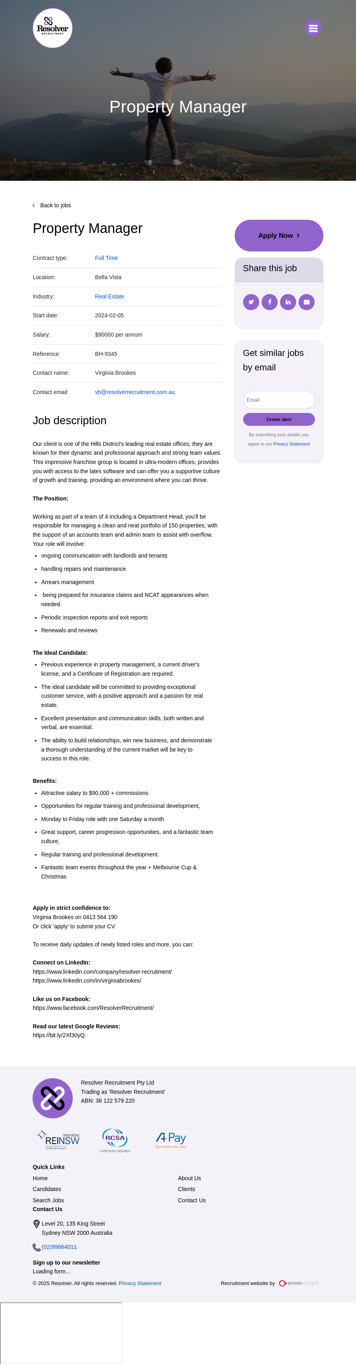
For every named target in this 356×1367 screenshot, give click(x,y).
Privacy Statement (291, 443)
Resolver (53, 28)
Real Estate (109, 296)
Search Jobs (48, 1200)
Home (40, 1178)
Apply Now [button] (275, 235)
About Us (189, 1178)
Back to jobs (55, 205)
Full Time (106, 258)
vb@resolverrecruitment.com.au (135, 392)
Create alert (278, 419)
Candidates (47, 1189)
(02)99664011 (59, 1247)
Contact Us (192, 1200)
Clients (186, 1189)
